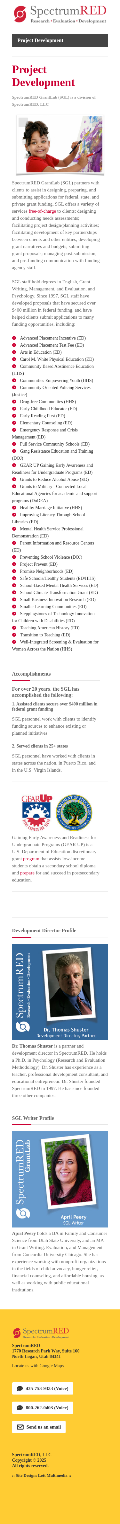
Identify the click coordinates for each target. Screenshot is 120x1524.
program (31, 858)
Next (97, 122)
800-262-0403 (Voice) (47, 1407)
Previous (23, 122)
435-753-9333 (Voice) (47, 1388)
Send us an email (44, 1427)
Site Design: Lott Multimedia (41, 1475)
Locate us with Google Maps (38, 1365)
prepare (27, 872)
